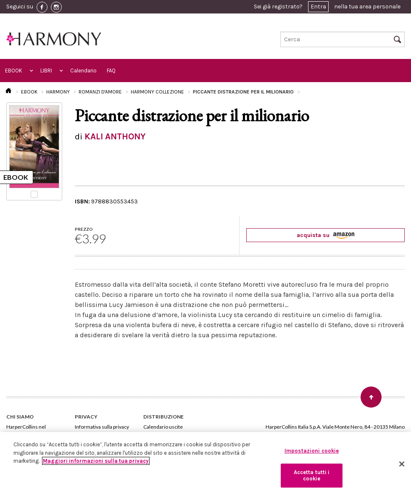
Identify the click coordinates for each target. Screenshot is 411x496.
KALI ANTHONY (114, 136)
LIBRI (46, 70)
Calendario (83, 70)
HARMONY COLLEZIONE (157, 92)
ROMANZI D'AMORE (100, 92)
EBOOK (13, 70)
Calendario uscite (163, 427)
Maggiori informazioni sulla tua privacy (96, 461)
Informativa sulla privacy (102, 427)
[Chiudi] (402, 464)
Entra (318, 6)
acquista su (325, 235)
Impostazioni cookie (312, 451)
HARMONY (58, 92)
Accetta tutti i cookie (312, 475)
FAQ (111, 70)
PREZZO (84, 229)
